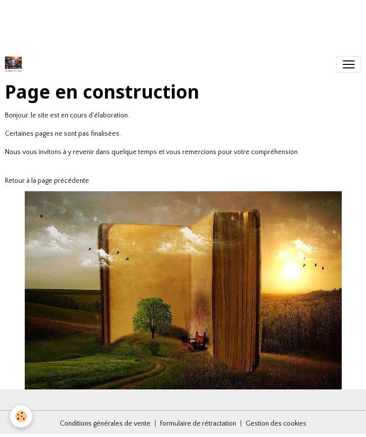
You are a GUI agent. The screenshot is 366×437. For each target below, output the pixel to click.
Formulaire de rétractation (198, 424)
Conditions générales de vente (105, 424)
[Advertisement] (180, 22)
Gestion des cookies (276, 424)
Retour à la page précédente (47, 181)
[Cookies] (21, 416)
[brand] (15, 64)
